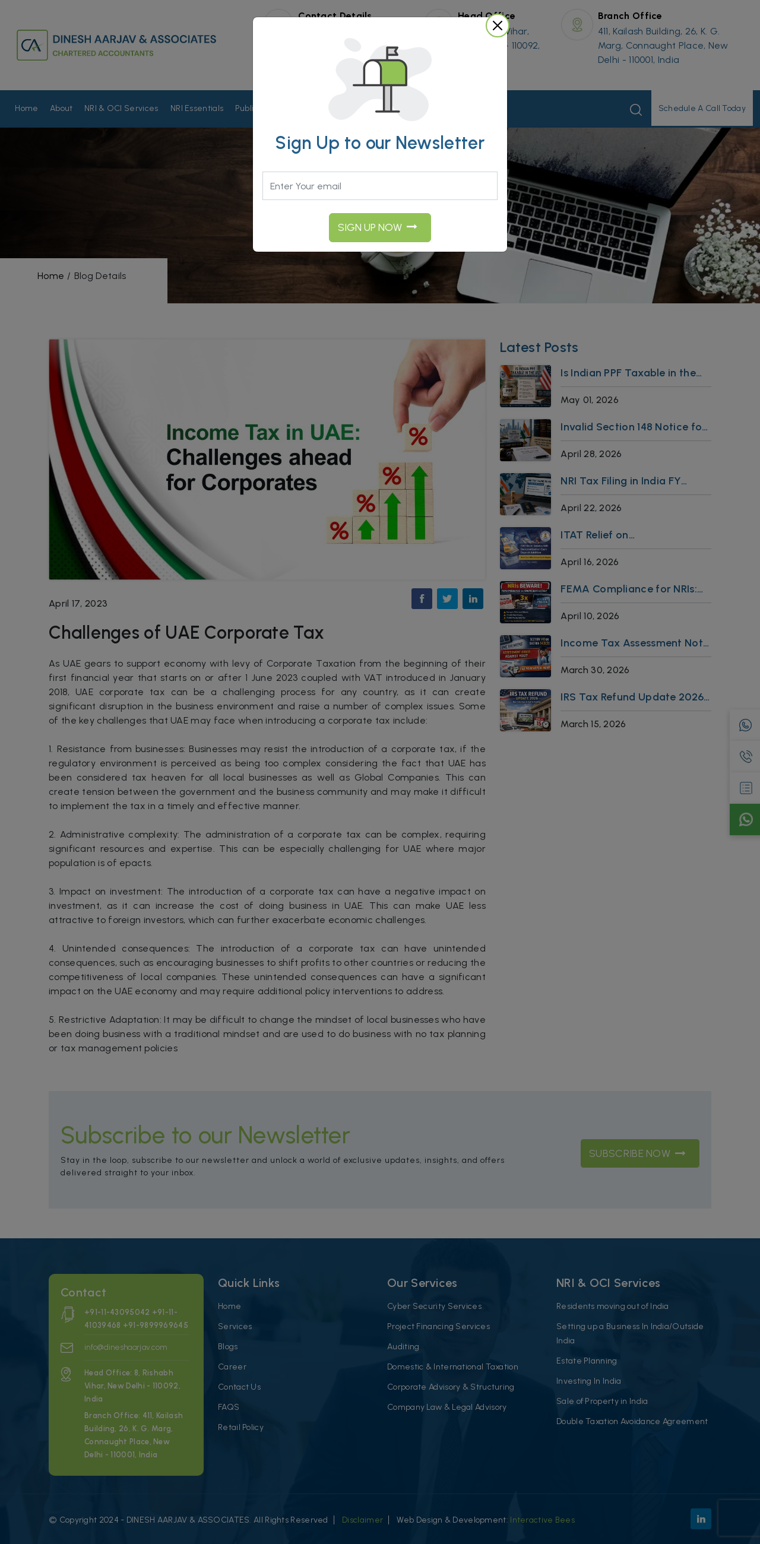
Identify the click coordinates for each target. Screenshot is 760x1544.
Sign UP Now (378, 227)
